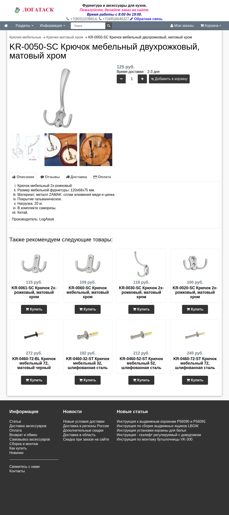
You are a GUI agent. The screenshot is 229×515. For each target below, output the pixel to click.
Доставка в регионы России (86, 426)
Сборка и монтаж (23, 444)
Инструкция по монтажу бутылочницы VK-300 (155, 439)
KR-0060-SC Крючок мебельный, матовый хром (88, 292)
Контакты (17, 471)
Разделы (24, 25)
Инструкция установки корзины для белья (151, 430)
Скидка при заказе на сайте (86, 439)
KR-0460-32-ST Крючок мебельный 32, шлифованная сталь (87, 363)
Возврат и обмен (23, 435)
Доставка (76, 177)
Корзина (210, 25)
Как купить (18, 448)
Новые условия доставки (83, 421)
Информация (52, 25)
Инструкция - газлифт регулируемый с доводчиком (159, 435)
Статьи (15, 421)
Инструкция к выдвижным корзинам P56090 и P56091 (161, 421)
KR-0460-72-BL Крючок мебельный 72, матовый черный (34, 363)
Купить (33, 309)
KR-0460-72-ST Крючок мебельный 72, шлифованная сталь (195, 363)
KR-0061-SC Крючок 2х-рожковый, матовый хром (34, 292)
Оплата (102, 177)
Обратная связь (146, 19)
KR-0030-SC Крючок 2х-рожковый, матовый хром (141, 292)
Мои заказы (182, 25)
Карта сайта (113, 487)
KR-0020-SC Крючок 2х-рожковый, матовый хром (195, 292)
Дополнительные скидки (83, 430)
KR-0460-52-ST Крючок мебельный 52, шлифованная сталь (141, 363)
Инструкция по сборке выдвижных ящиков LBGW (157, 426)
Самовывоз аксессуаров (29, 439)
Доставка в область (79, 435)
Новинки (16, 453)
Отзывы (50, 177)
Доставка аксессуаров (27, 426)
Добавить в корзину (169, 79)
